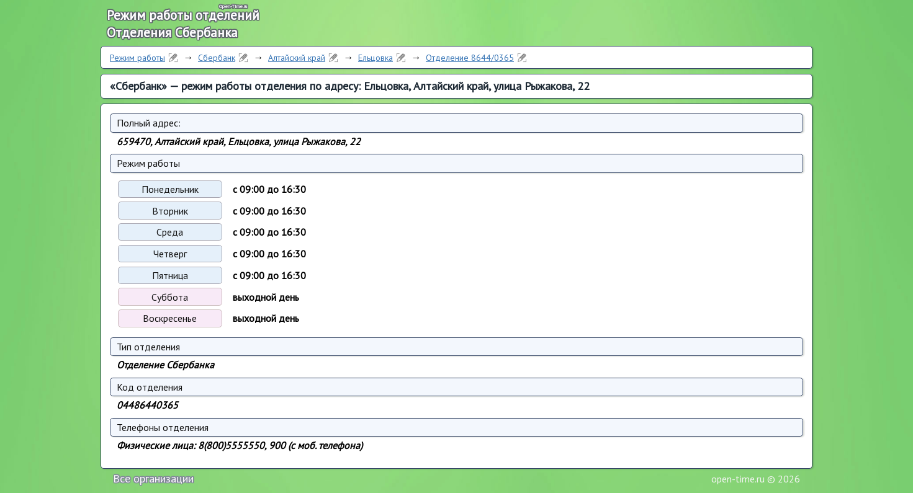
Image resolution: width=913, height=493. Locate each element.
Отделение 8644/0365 (470, 57)
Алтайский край (296, 57)
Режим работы (137, 57)
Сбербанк (216, 57)
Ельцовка (375, 57)
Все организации (153, 478)
